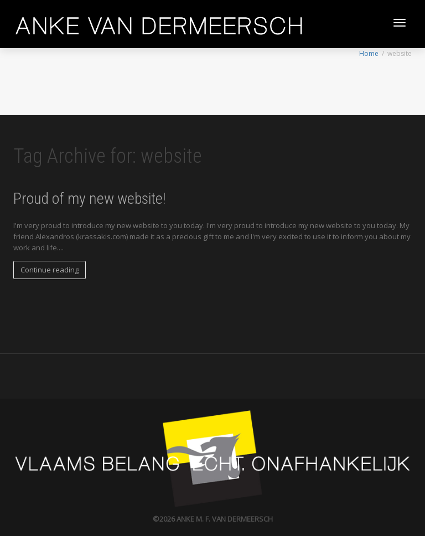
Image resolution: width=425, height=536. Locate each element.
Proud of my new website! (89, 198)
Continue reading (49, 270)
